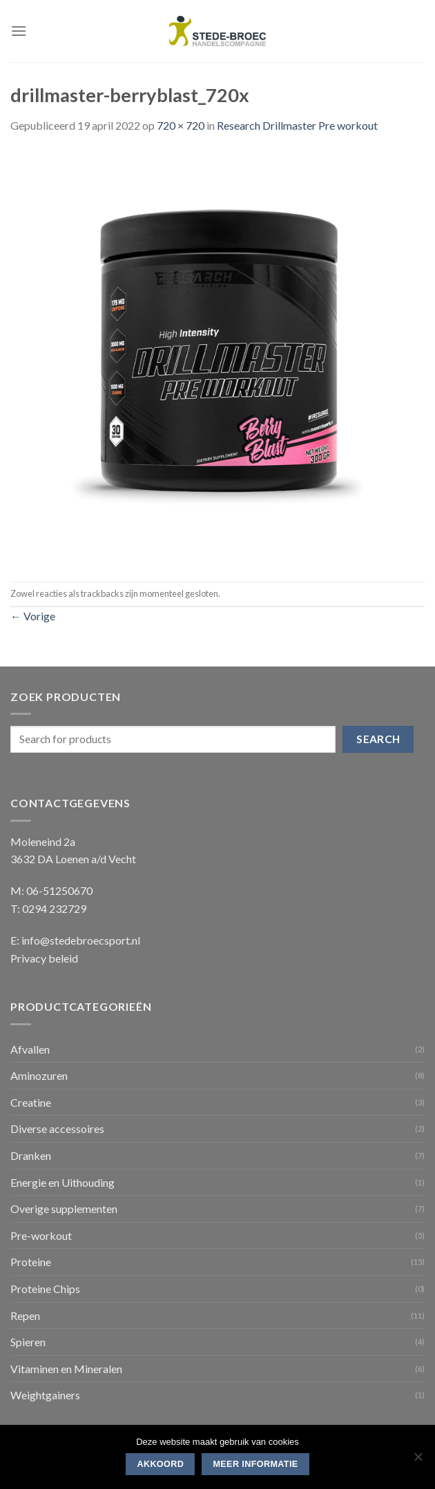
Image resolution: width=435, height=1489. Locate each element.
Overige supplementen (63, 1208)
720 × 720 (180, 125)
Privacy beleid (44, 958)
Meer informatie (255, 1464)
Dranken (30, 1155)
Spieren (28, 1341)
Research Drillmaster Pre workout (297, 125)
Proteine (30, 1261)
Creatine (30, 1102)
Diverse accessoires (57, 1128)
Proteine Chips (45, 1288)
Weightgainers (45, 1394)
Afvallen (30, 1049)
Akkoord (160, 1464)
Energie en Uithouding (62, 1182)
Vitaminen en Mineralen (66, 1368)
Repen (25, 1315)
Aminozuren (39, 1075)
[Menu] (18, 31)
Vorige (32, 615)
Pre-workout (41, 1235)
